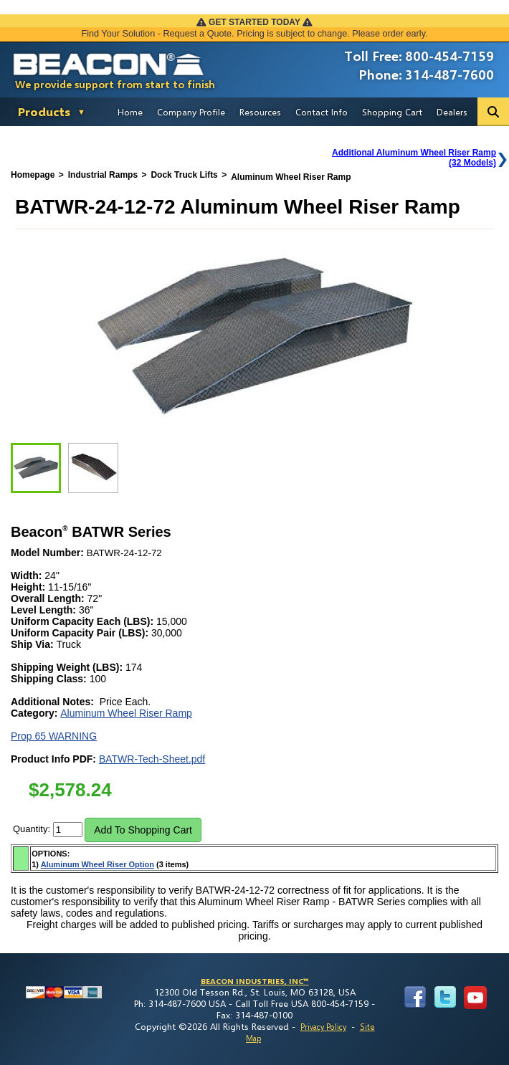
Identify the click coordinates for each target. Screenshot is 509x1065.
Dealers (452, 112)
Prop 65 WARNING (54, 736)
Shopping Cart (392, 112)
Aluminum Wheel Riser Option (97, 864)
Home (130, 112)
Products (44, 111)
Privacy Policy (323, 1026)
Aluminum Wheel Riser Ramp (126, 713)
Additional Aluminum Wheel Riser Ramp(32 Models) (414, 158)
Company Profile (191, 112)
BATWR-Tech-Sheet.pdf (152, 759)
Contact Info (321, 112)
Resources (260, 112)
